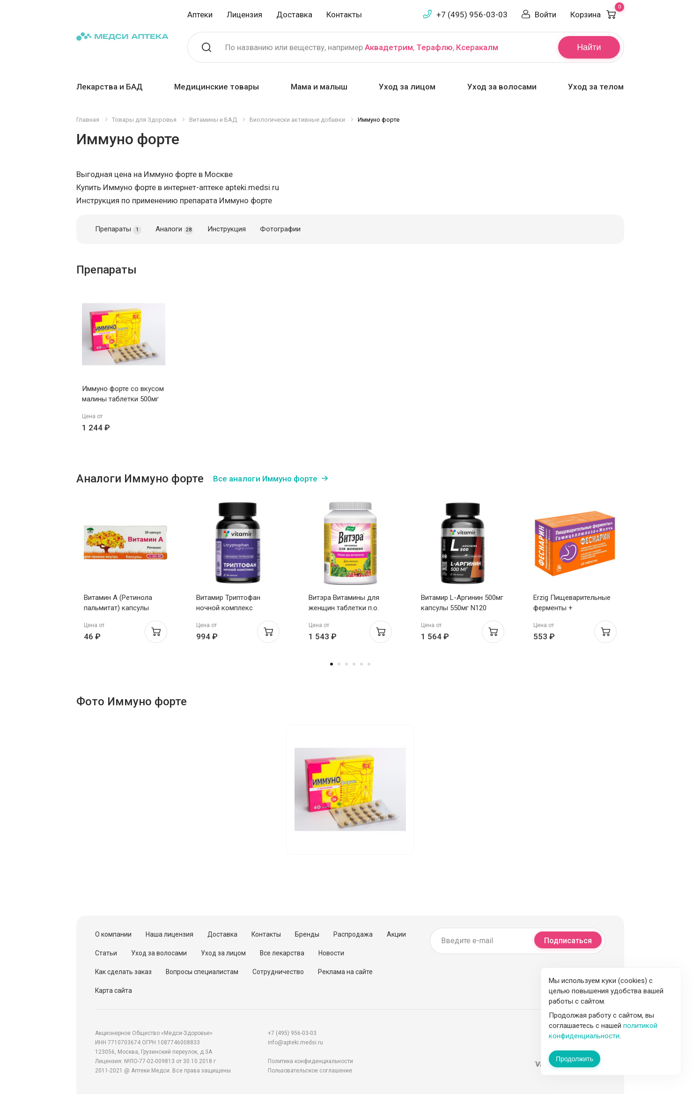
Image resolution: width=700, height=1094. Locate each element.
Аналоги (174, 229)
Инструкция (226, 229)
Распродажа (353, 934)
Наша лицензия (169, 934)
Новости (331, 953)
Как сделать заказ (123, 972)
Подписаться (568, 940)
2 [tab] (339, 664)
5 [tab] (361, 664)
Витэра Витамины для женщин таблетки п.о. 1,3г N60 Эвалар (344, 607)
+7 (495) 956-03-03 (472, 14)
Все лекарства (282, 953)
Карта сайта (113, 990)
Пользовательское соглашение (310, 1070)
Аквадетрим (389, 47)
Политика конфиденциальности (310, 1061)
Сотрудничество (278, 972)
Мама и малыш (319, 86)
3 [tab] (346, 664)
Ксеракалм (477, 47)
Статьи (106, 953)
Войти (545, 14)
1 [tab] (331, 664)
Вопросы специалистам (202, 972)
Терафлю (434, 47)
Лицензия (244, 14)
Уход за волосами (502, 86)
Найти (589, 47)
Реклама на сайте (345, 972)
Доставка (294, 14)
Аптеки (200, 14)
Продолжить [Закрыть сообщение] (574, 1059)
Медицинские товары (216, 86)
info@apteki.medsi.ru (295, 1042)
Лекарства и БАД (109, 86)
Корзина (597, 14)
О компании (113, 934)
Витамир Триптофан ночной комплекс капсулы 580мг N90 (228, 607)
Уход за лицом (407, 86)
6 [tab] (369, 664)
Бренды (307, 934)
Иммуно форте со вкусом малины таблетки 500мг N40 (123, 399)
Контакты (344, 14)
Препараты (118, 229)
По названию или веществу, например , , (361, 47)
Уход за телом (596, 86)
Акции (396, 934)
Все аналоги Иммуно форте (265, 478)
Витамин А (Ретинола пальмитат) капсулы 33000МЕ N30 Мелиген (119, 607)
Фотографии (280, 229)
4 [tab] (354, 664)
